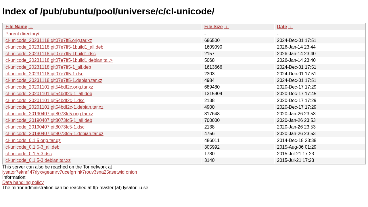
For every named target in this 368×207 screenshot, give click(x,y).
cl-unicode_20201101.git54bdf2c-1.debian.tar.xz (54, 107)
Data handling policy (23, 182)
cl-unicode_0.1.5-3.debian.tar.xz (38, 160)
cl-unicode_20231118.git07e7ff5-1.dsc (44, 73)
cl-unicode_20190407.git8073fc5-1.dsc (45, 126)
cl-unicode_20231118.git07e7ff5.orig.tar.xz (48, 40)
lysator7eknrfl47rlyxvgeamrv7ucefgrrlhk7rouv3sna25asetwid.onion (69, 172)
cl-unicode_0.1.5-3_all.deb (32, 147)
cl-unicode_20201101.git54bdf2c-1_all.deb (48, 93)
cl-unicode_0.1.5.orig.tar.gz (33, 140)
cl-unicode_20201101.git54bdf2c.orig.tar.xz (49, 87)
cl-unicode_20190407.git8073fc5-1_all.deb (48, 120)
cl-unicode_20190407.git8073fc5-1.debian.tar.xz (54, 133)
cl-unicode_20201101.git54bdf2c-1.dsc (45, 100)
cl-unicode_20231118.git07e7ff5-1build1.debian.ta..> (59, 60)
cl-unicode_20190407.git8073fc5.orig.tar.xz (49, 113)
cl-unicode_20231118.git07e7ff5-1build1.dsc (50, 53)
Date (282, 26)
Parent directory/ (22, 33)
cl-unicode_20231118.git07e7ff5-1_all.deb (48, 67)
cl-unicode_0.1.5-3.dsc (28, 153)
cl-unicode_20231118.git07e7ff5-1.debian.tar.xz (53, 80)
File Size (213, 26)
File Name (16, 26)
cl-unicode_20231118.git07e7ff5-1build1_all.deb (54, 47)
